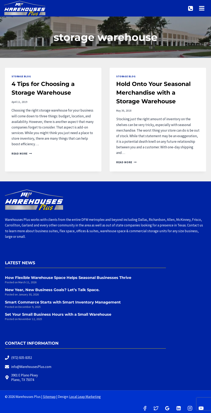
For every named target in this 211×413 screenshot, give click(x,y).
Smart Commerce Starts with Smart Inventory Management (63, 302)
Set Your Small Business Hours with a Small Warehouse (58, 314)
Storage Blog (21, 76)
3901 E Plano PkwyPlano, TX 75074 (24, 377)
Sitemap (49, 396)
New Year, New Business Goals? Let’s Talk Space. (52, 290)
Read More (22, 153)
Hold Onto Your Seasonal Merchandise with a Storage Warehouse (153, 92)
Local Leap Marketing (85, 396)
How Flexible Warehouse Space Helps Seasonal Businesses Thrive (68, 277)
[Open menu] (202, 8)
